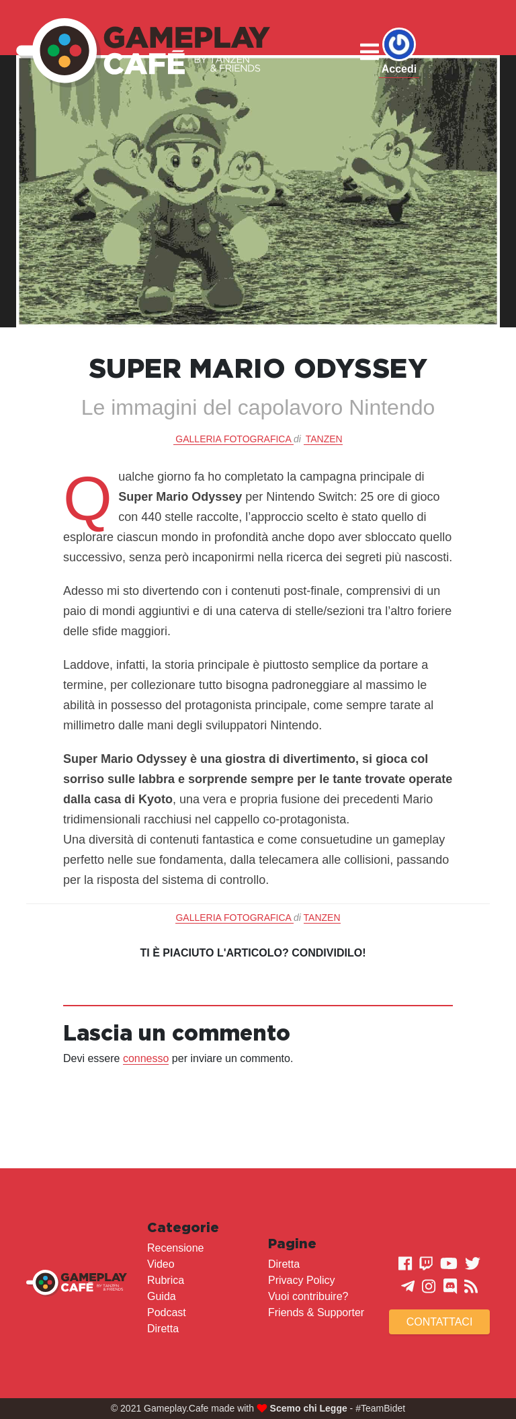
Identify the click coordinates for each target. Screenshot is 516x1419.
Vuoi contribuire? (308, 1296)
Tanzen (324, 439)
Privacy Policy (301, 1280)
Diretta (163, 1328)
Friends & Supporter (316, 1312)
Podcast (166, 1312)
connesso (146, 1058)
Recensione (175, 1248)
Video (161, 1264)
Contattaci (439, 1322)
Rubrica (165, 1280)
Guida (161, 1296)
